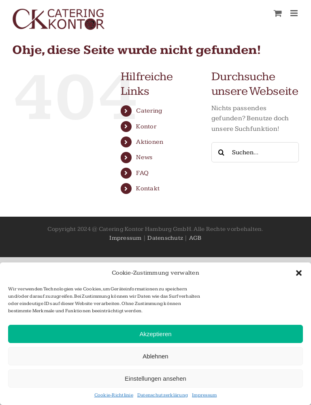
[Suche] (221, 152)
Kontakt (148, 188)
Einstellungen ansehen (155, 378)
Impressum (204, 395)
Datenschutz (165, 237)
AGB (195, 237)
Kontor (146, 126)
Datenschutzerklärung (162, 395)
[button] (299, 273)
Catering (149, 111)
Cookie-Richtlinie (113, 395)
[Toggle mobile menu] (294, 13)
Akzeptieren (155, 333)
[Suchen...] (255, 152)
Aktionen (149, 142)
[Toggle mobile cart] (278, 13)
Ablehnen (155, 356)
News (144, 157)
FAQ (142, 173)
